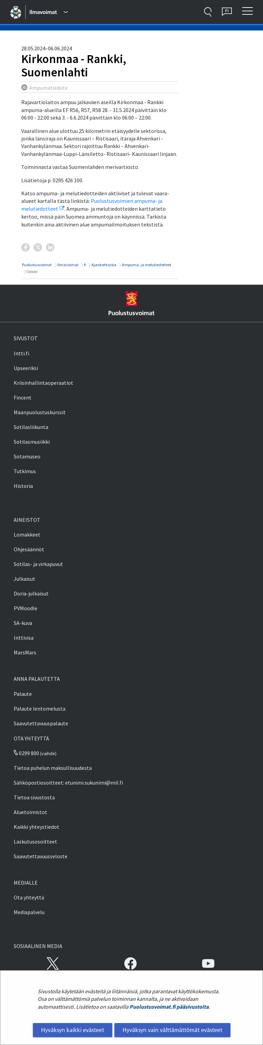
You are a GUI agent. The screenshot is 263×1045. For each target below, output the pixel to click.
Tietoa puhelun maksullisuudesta (53, 767)
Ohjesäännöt (29, 549)
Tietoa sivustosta (34, 797)
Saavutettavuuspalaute (41, 723)
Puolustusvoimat (36, 264)
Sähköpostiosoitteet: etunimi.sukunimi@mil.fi (68, 782)
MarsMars (25, 652)
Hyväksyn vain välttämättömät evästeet (172, 1029)
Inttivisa (24, 637)
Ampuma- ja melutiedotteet (146, 264)
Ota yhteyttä (29, 897)
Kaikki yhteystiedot (36, 826)
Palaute (23, 693)
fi (84, 264)
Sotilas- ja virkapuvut (38, 564)
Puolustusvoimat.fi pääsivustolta (169, 1006)
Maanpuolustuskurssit (40, 412)
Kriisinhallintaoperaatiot (43, 382)
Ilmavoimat (67, 264)
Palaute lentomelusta (39, 708)
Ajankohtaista (103, 264)
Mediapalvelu (29, 912)
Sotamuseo (27, 456)
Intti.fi (21, 353)
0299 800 (26, 753)
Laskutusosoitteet (35, 841)
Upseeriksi (26, 368)
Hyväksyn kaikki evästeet (72, 1029)
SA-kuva (23, 622)
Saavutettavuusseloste (40, 856)
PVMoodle (25, 608)
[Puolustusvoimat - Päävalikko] (48, 12)
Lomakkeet (27, 534)
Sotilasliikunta (31, 426)
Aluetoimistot (30, 812)
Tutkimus (25, 471)
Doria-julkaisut (31, 593)
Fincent (23, 397)
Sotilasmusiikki (32, 441)
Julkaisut (24, 578)
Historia (23, 485)
